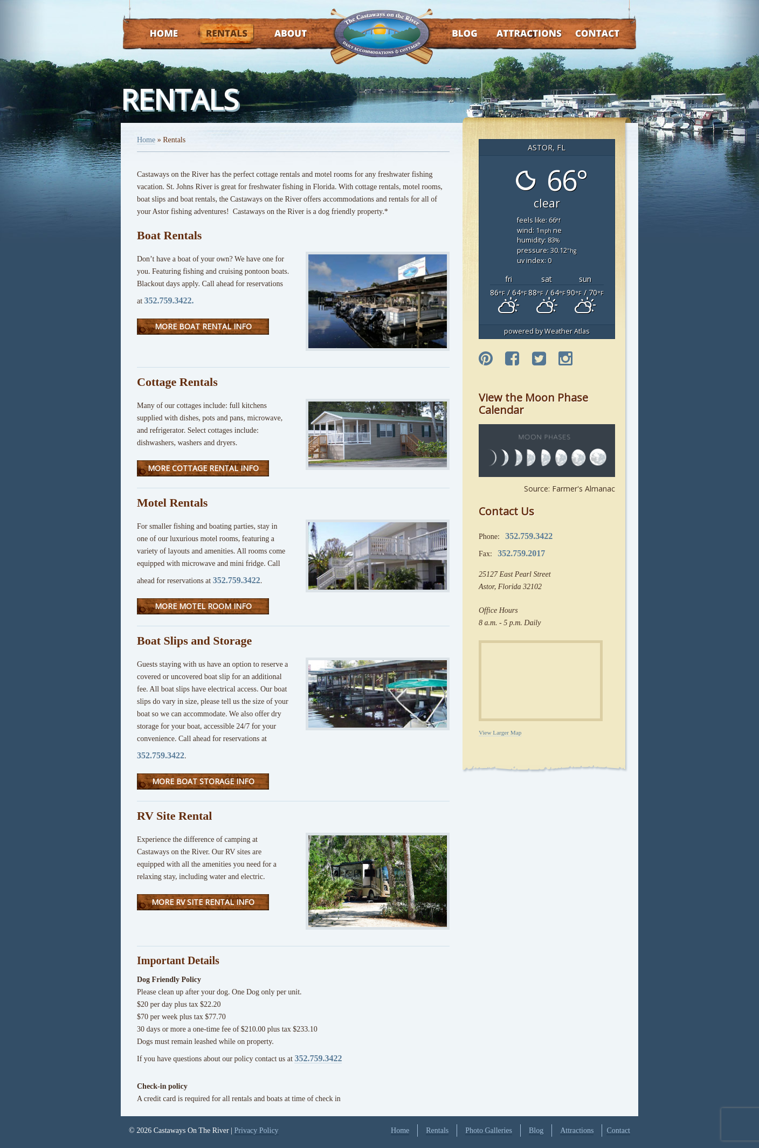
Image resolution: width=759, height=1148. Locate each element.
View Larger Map (500, 732)
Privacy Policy (256, 1130)
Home (153, 34)
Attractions (513, 34)
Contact (583, 34)
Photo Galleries (488, 1130)
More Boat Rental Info (203, 326)
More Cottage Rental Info (203, 468)
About (281, 34)
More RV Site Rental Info (202, 902)
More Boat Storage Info (203, 781)
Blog (450, 34)
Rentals (216, 34)
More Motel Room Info (203, 606)
